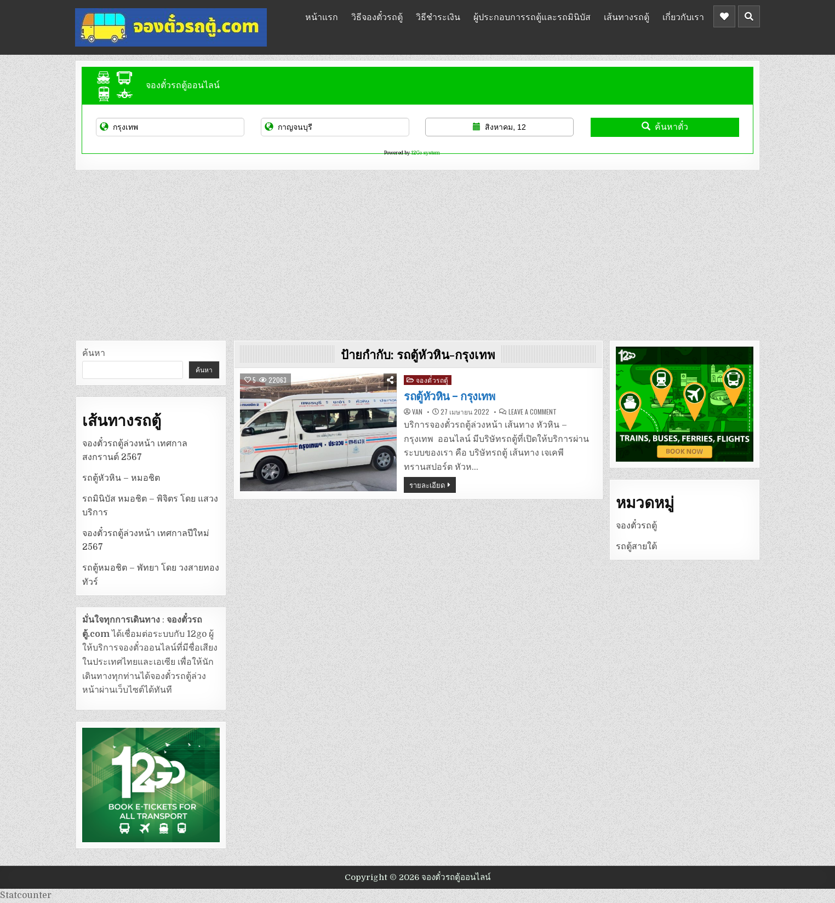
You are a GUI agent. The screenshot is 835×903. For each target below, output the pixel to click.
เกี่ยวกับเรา (683, 16)
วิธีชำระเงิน (438, 16)
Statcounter (26, 895)
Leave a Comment (532, 412)
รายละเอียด (427, 484)
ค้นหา (93, 353)
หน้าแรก (321, 16)
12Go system (425, 153)
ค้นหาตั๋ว (665, 126)
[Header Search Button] (749, 16)
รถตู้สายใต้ (636, 546)
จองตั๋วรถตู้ (432, 379)
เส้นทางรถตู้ (626, 16)
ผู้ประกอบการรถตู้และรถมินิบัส (532, 16)
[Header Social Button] (724, 16)
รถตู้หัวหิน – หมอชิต (121, 478)
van (417, 412)
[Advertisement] (417, 252)
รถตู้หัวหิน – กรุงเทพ (449, 396)
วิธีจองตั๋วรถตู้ (377, 16)
